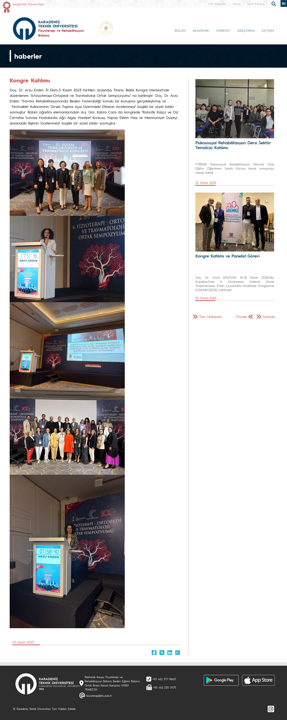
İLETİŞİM (268, 30)
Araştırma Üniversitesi (28, 4)
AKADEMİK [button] (201, 30)
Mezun (236, 4)
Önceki (241, 316)
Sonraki (269, 316)
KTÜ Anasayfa (217, 4)
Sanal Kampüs (255, 4)
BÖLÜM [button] (180, 30)
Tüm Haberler (210, 316)
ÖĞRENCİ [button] (223, 30)
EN (284, 3)
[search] (274, 3)
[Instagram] (271, 709)
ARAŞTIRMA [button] (246, 30)
